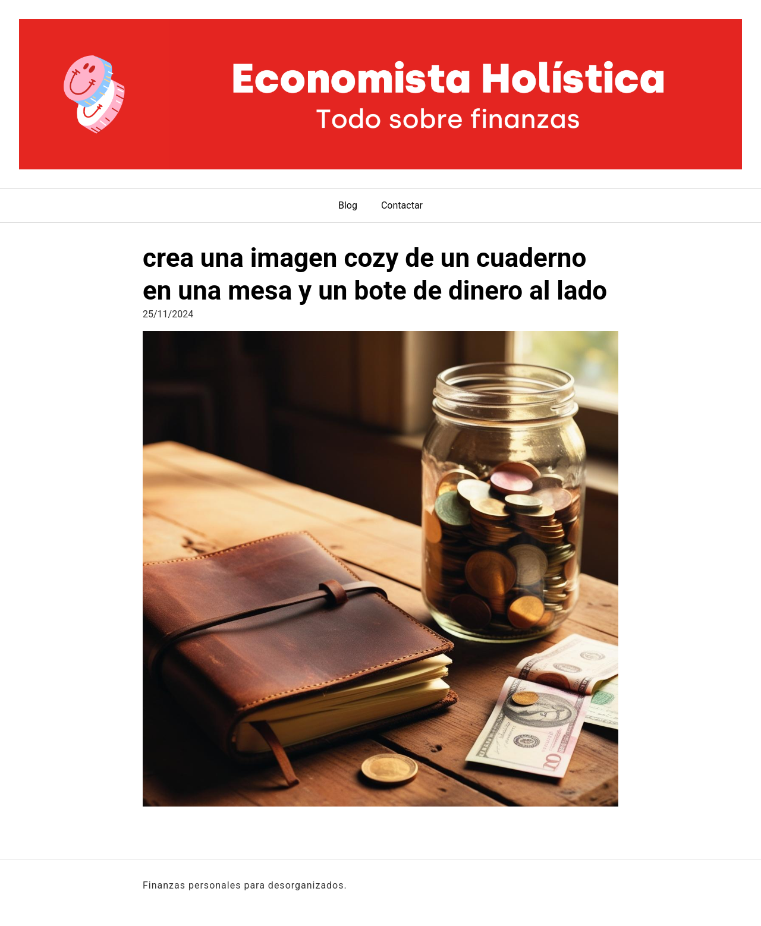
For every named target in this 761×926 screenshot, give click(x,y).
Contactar (402, 205)
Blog (347, 205)
